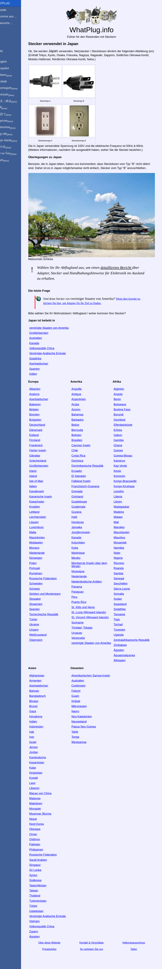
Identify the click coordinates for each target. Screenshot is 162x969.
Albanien (40, 386)
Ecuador (81, 468)
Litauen (39, 520)
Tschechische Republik (48, 612)
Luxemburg (41, 525)
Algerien (122, 386)
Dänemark (41, 427)
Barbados (82, 417)
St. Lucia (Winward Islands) (93, 610)
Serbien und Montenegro (50, 591)
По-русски (11, 121)
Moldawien (41, 540)
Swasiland (123, 602)
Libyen (121, 499)
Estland (39, 433)
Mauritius (122, 535)
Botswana (123, 402)
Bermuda (81, 427)
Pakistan (39, 842)
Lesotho (122, 489)
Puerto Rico (83, 600)
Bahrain (39, 688)
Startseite (8, 10)
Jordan (38, 750)
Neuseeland (83, 719)
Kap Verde (123, 463)
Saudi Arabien (43, 857)
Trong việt (11, 134)
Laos (37, 780)
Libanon (39, 786)
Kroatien (39, 504)
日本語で (10, 114)
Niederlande (42, 550)
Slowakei (40, 596)
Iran (36, 734)
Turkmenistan (43, 898)
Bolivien (81, 433)
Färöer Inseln (42, 448)
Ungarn (39, 627)
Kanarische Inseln (45, 494)
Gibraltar (39, 453)
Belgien (39, 407)
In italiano (11, 75)
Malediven (40, 801)
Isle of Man (41, 479)
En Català (8, 81)
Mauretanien (125, 530)
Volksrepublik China (46, 346)
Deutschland (42, 422)
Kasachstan (41, 499)
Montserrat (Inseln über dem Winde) (93, 562)
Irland (38, 468)
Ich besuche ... (11, 23)
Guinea (121, 448)
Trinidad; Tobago (86, 625)
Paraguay (82, 589)
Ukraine (39, 622)
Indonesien (41, 724)
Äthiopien (123, 658)
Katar (37, 765)
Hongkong (40, 714)
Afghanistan (42, 673)
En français (12, 94)
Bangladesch (42, 693)
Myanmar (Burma (45, 811)
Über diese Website (54, 940)
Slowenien (41, 602)
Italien (38, 484)
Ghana (121, 443)
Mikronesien (83, 704)
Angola (121, 392)
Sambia (121, 571)
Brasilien (81, 438)
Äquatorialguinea (127, 653)
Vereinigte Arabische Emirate (52, 351)
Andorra (39, 392)
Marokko (122, 525)
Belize (79, 422)
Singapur (40, 862)
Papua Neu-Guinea (88, 724)
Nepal (38, 816)
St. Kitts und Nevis (87, 605)
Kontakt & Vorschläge (95, 940)
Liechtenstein (42, 515)
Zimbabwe (123, 643)
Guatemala (83, 504)
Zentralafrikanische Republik (135, 637)
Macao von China (45, 791)
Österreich (41, 637)
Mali (119, 520)
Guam (79, 693)
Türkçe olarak (13, 140)
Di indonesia (12, 127)
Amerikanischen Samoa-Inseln (95, 673)
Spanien (39, 366)
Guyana (81, 509)
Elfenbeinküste (126, 422)
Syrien (38, 873)
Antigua (80, 392)
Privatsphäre (54, 947)
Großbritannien (43, 330)
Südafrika (40, 356)
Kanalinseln (41, 489)
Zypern (38, 929)
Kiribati (80, 699)
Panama (81, 584)
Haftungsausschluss (136, 940)
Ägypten (122, 648)
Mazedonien (42, 535)
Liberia (121, 494)
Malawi (121, 515)
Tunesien (122, 627)
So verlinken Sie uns (95, 947)
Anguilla (81, 386)
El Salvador (83, 474)
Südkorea (40, 878)
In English (8, 61)
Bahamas (82, 412)
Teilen (136, 947)
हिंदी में (8, 107)
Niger (120, 550)
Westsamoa (83, 739)
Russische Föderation (48, 576)
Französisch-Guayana (89, 484)
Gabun (121, 433)
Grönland (81, 494)
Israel (37, 739)
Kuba (79, 545)
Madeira (122, 509)
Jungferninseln (85, 530)
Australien (40, 336)
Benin (120, 397)
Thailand (39, 893)
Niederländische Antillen (91, 579)
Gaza (37, 709)
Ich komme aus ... (13, 16)
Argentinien (83, 397)
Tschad (121, 622)
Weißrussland (43, 632)
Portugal (39, 566)
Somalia (122, 591)
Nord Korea (41, 822)
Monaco (39, 545)
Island (38, 474)
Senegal (122, 576)
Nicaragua (82, 569)
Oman (38, 832)
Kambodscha (42, 755)
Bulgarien (40, 417)
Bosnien (39, 412)
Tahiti (79, 729)
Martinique (82, 550)
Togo (120, 617)
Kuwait (38, 775)
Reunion (122, 561)
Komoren (122, 474)
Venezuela (82, 635)
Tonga (79, 734)
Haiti (78, 515)
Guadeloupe (83, 499)
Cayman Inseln (85, 443)
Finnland (39, 438)
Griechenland (42, 458)
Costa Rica (83, 453)
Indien (38, 371)
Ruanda (122, 566)
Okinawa (40, 827)
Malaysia (40, 796)
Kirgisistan (41, 770)
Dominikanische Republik (92, 463)
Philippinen (41, 847)
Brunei (38, 704)
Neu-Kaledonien (86, 714)
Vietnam (39, 919)
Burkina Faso (125, 407)
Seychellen (124, 581)
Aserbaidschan (43, 361)
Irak (36, 729)
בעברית (9, 160)
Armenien (40, 678)
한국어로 (10, 147)
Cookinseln (83, 683)
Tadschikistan (43, 883)
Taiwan (38, 888)
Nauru (79, 709)
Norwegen (40, 555)
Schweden (41, 581)
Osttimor (39, 837)
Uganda (122, 632)
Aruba (79, 402)
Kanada (39, 341)
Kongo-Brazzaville (128, 479)
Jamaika (81, 525)
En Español (9, 68)
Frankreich (41, 443)
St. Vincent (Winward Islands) (94, 615)
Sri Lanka (40, 868)
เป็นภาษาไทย (13, 153)
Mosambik (123, 540)
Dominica (81, 458)
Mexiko (80, 555)
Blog (4, 34)
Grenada (81, 489)
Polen (38, 561)
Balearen (40, 402)
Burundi (122, 412)
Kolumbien (82, 540)
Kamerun (122, 458)
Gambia (122, 438)
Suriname (82, 620)
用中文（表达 (13, 101)
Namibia (122, 545)
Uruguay (81, 630)
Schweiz (39, 586)
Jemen (38, 745)
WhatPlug (9, 3)
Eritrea (121, 427)
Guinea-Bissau (126, 453)
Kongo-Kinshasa (127, 484)
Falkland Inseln (85, 479)
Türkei (38, 617)
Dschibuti (122, 417)
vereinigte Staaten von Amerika (54, 325)
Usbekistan (41, 909)
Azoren (80, 407)
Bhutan (39, 699)
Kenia (120, 468)
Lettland (39, 509)
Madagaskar (124, 504)
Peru (79, 595)
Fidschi (80, 688)
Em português (13, 88)
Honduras (82, 520)
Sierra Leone (125, 586)
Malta (37, 530)
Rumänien (40, 571)
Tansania (122, 612)
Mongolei (40, 806)
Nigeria (121, 555)
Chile (79, 448)
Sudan (121, 596)
